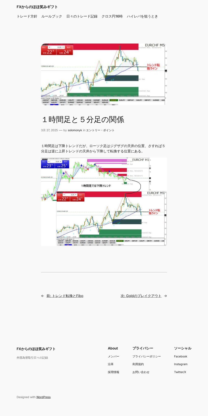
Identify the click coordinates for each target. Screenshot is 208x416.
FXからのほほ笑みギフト (37, 7)
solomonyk (75, 130)
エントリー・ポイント (100, 130)
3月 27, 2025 (49, 130)
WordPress (43, 397)
